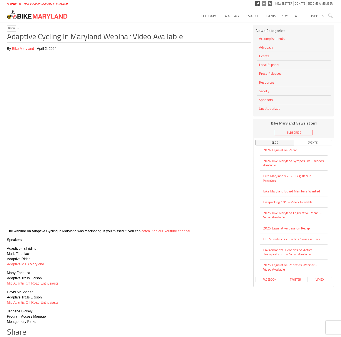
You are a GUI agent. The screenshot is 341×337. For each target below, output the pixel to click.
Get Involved (210, 16)
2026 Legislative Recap (280, 150)
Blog (11, 28)
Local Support (269, 64)
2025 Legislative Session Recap (286, 228)
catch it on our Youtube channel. (166, 231)
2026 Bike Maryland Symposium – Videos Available (293, 163)
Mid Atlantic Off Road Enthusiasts (33, 283)
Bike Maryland (23, 49)
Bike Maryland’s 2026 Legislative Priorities (287, 178)
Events (271, 16)
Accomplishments (272, 39)
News (285, 16)
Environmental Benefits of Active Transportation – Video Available (288, 252)
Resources (252, 16)
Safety (264, 91)
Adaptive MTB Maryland (25, 264)
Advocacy (232, 16)
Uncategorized (269, 108)
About (299, 16)
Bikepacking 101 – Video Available (288, 202)
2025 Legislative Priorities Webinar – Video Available (290, 267)
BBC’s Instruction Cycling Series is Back (291, 239)
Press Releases (270, 73)
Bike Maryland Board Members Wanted (291, 191)
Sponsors (316, 16)
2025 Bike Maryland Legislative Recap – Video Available (292, 215)
